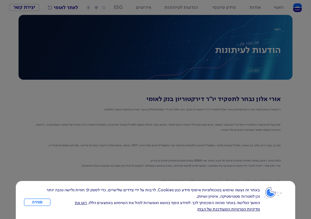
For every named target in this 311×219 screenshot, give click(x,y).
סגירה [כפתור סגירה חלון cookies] (37, 202)
